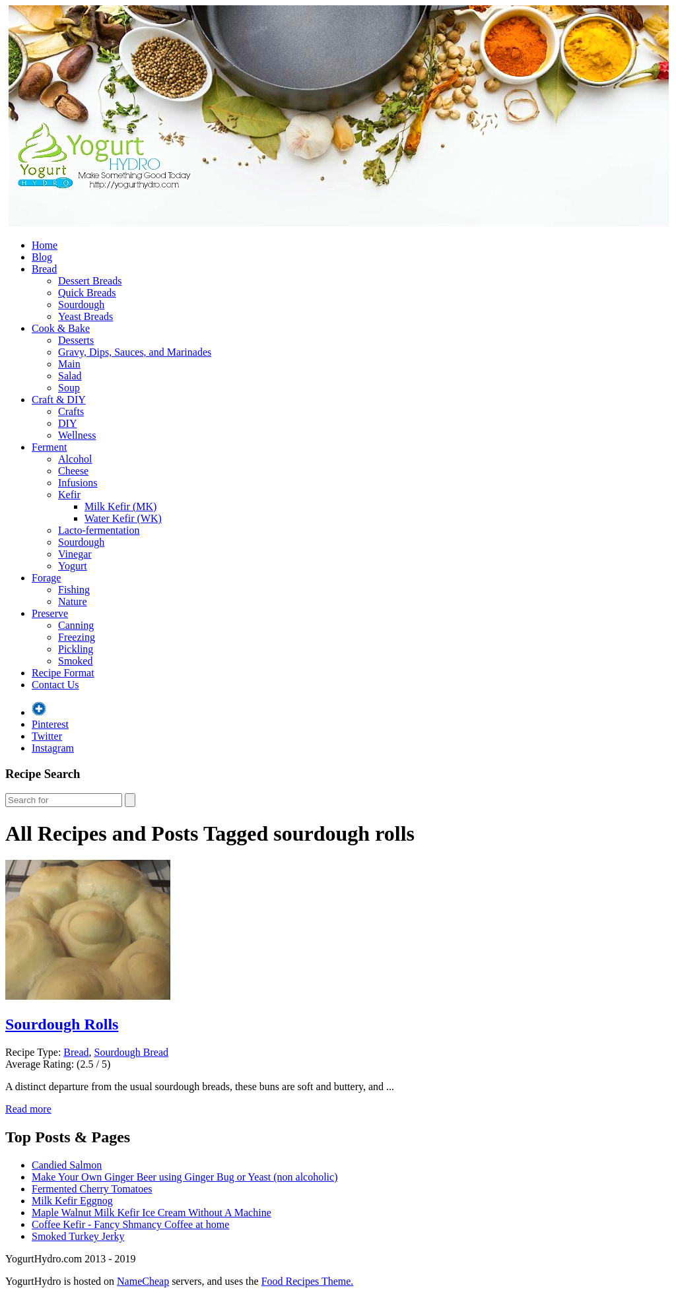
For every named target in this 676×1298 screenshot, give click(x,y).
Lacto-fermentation (99, 530)
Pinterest (50, 724)
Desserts (76, 340)
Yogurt (72, 565)
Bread (44, 269)
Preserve (50, 613)
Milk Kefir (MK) (120, 506)
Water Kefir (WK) (123, 518)
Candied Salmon (67, 1165)
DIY (67, 423)
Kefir (69, 494)
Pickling (75, 649)
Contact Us (55, 684)
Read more (28, 1109)
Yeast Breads (85, 316)
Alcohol (75, 459)
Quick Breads (87, 292)
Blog (42, 257)
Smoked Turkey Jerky (78, 1236)
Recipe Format (63, 672)
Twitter (47, 736)
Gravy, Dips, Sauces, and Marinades (134, 352)
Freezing (76, 637)
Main (69, 364)
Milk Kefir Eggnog (72, 1200)
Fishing (74, 589)
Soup (69, 387)
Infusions (78, 482)
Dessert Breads (89, 280)
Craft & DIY (59, 399)
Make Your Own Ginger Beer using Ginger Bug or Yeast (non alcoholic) (185, 1177)
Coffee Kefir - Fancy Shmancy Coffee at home (130, 1224)
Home (44, 245)
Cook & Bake (61, 328)
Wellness (77, 435)
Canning (76, 625)
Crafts (71, 411)
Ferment (49, 447)
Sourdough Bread (131, 1052)
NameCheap (143, 1281)
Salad (70, 375)
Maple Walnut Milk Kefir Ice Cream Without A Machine (151, 1212)
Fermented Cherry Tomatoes (92, 1188)
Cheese (73, 470)
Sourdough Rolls (61, 1024)
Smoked (75, 660)
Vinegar (75, 554)
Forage (46, 577)
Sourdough (81, 304)
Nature (72, 601)
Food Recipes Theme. (307, 1281)
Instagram (53, 748)
